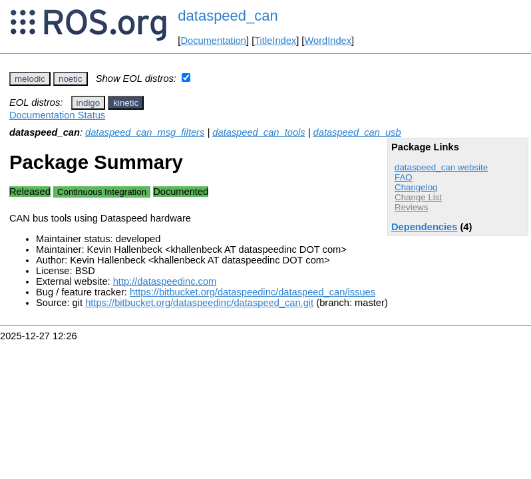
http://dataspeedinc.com (165, 281)
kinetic (125, 103)
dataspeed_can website (441, 167)
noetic (71, 79)
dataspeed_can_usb (357, 132)
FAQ (404, 177)
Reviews (411, 207)
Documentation (213, 40)
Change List (418, 197)
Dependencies (424, 227)
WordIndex (327, 40)
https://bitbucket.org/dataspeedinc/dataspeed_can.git (199, 302)
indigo (88, 103)
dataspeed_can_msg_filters (144, 132)
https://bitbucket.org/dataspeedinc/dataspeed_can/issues (252, 292)
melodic (30, 79)
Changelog (416, 187)
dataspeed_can (227, 15)
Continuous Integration (101, 192)
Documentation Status (57, 115)
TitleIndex (275, 40)
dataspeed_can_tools (258, 132)
